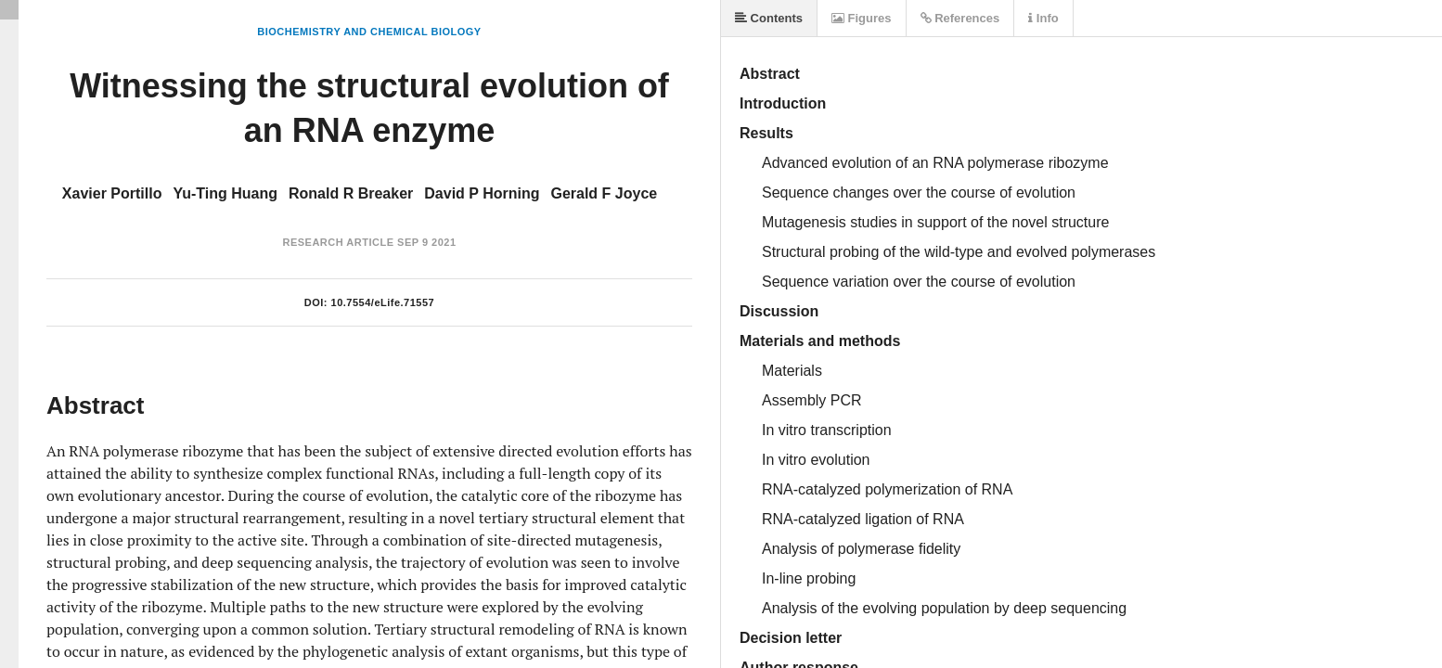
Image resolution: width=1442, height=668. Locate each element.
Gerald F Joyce (603, 193)
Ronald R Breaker (351, 193)
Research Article (337, 242)
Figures (861, 18)
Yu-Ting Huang (225, 193)
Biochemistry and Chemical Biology (369, 31)
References (960, 18)
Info (1043, 18)
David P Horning (481, 193)
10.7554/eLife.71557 (383, 302)
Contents (769, 18)
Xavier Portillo (112, 193)
